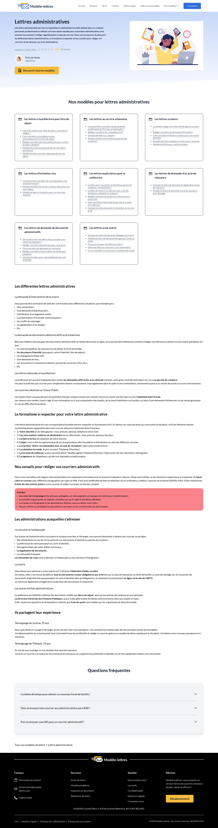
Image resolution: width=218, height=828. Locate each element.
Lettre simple (130, 6)
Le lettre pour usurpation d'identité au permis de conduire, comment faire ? (110, 186)
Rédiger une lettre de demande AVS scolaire (173, 132)
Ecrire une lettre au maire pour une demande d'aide (111, 250)
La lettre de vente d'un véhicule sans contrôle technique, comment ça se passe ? (108, 192)
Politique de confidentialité (52, 821)
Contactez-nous (136, 801)
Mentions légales (136, 796)
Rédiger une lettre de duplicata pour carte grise (44, 245)
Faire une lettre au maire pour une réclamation (109, 247)
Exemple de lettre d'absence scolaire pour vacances (176, 141)
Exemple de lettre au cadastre (101, 135)
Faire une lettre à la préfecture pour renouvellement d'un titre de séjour (39, 137)
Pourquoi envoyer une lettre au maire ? (105, 244)
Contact (115, 6)
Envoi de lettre (78, 780)
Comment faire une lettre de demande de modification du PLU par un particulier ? (106, 127)
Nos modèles (171, 5)
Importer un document (82, 790)
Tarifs (104, 6)
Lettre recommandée (149, 6)
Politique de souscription (79, 821)
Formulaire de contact (30, 780)
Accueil (81, 6)
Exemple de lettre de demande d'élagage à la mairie (111, 235)
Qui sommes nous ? (137, 780)
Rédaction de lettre (80, 796)
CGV (16, 821)
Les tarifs (132, 785)
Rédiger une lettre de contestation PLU (105, 132)
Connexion (192, 6)
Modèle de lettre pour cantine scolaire (170, 144)
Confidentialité (135, 790)
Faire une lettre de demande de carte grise (42, 248)
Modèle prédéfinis (80, 785)
